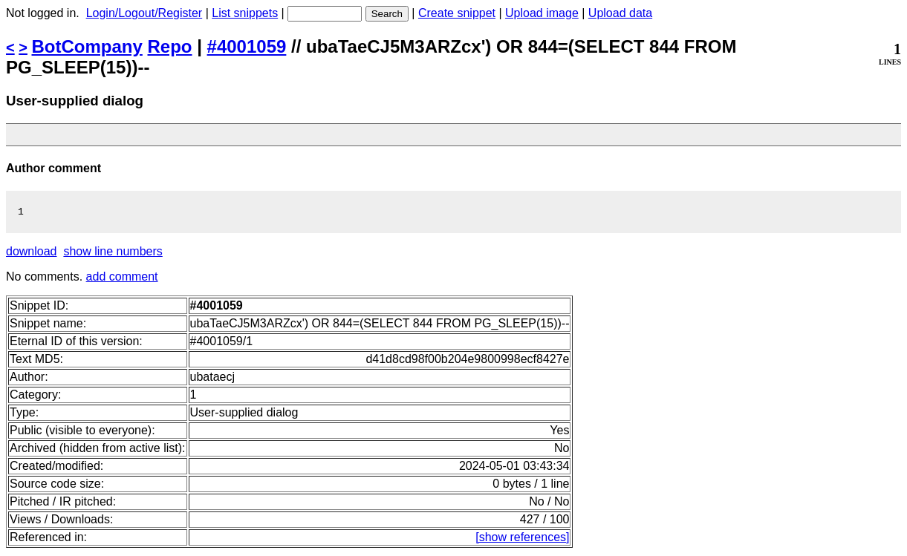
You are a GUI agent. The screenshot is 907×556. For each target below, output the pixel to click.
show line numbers (112, 253)
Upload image (542, 13)
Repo (170, 46)
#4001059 (247, 46)
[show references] (522, 539)
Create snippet (456, 13)
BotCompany (87, 46)
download (31, 253)
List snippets (245, 13)
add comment (122, 278)
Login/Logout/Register (144, 13)
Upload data (620, 13)
